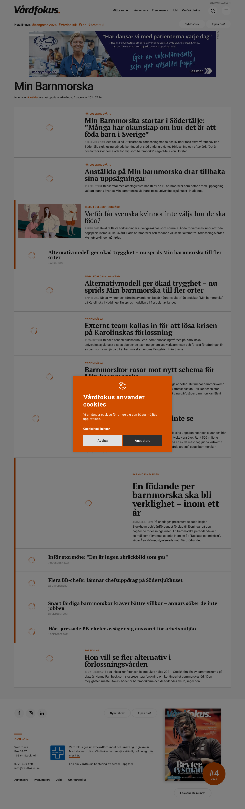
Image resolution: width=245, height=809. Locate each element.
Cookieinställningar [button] (96, 429)
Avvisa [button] (102, 441)
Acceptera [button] (142, 441)
